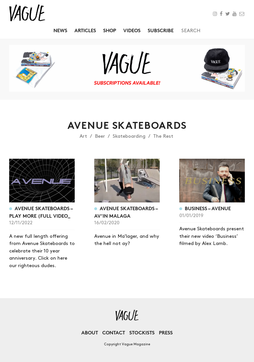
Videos (132, 30)
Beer (100, 136)
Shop (109, 30)
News (60, 30)
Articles (85, 30)
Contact (113, 333)
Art (83, 136)
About (89, 333)
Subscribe (161, 30)
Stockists (142, 333)
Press (166, 333)
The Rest (163, 136)
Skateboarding (129, 136)
